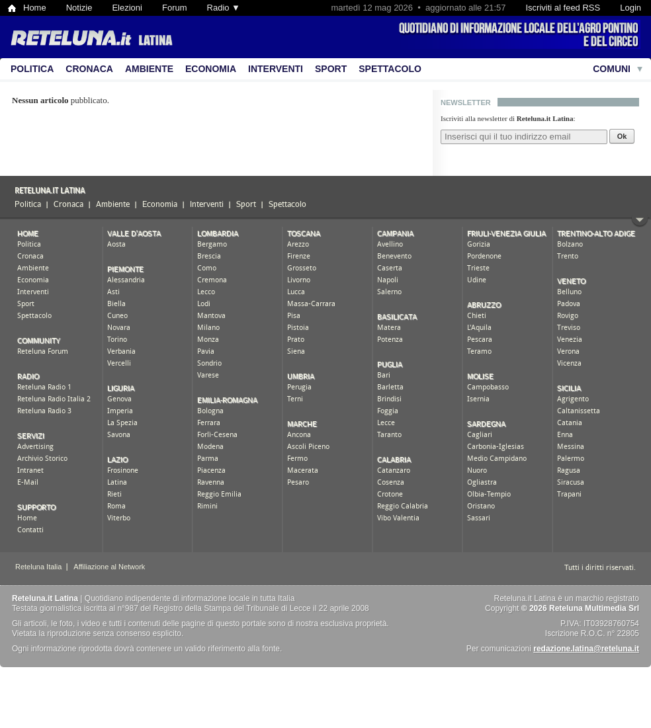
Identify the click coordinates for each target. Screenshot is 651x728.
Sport (331, 68)
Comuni (611, 68)
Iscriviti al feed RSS (562, 8)
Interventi (275, 68)
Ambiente (149, 68)
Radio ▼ (223, 8)
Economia (210, 68)
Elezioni (127, 8)
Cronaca (89, 68)
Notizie (79, 8)
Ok (622, 136)
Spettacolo (390, 68)
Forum (174, 8)
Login (630, 8)
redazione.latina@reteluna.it (586, 648)
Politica (32, 68)
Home (34, 8)
